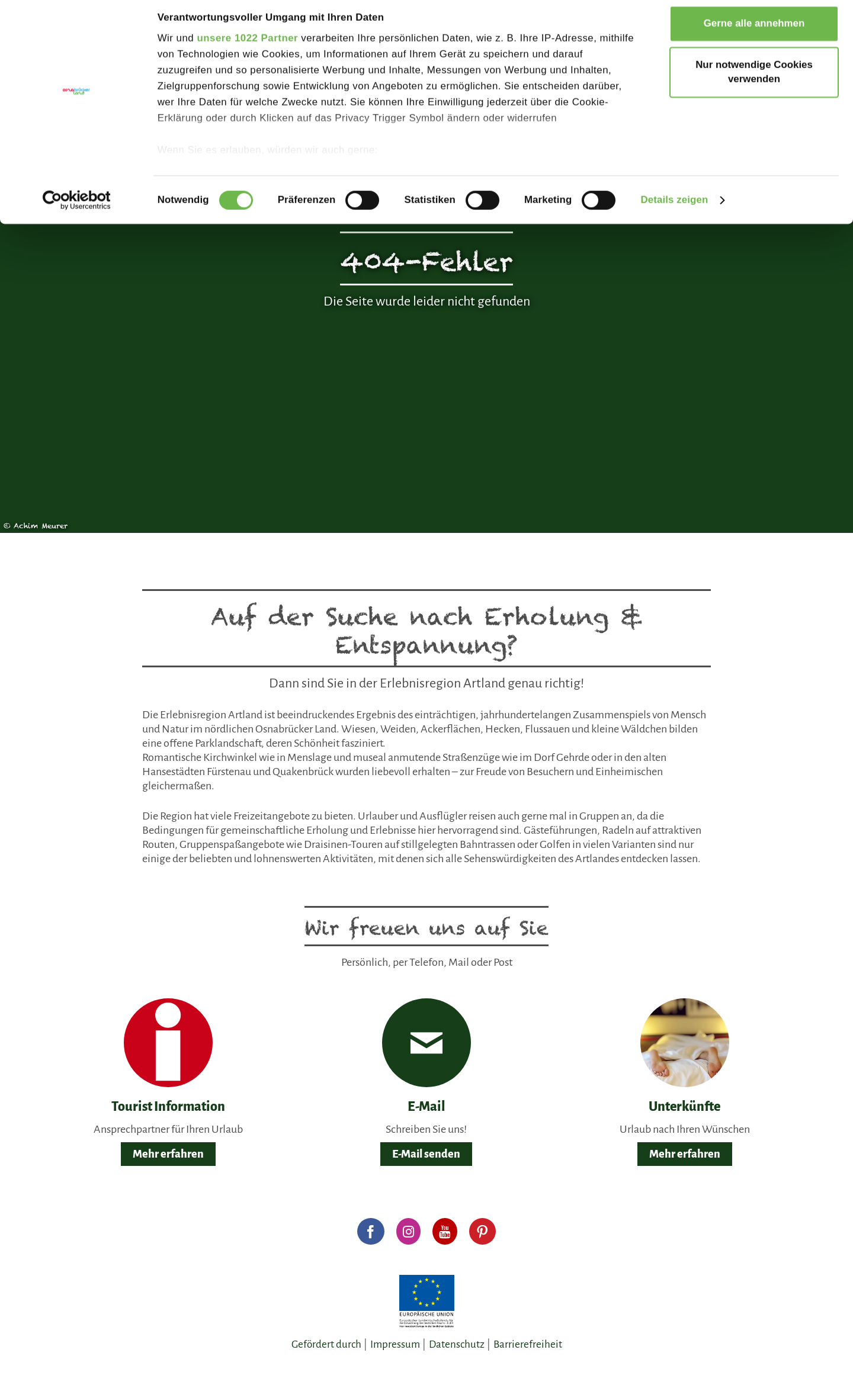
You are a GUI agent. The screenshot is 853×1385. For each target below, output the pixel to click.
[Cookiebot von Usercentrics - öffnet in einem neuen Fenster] (77, 208)
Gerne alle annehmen (754, 32)
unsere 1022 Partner (247, 47)
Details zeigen (674, 208)
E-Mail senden (426, 1154)
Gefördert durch (326, 1344)
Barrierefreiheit (527, 1344)
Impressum (395, 1344)
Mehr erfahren (168, 1154)
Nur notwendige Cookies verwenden (754, 81)
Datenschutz (457, 1344)
